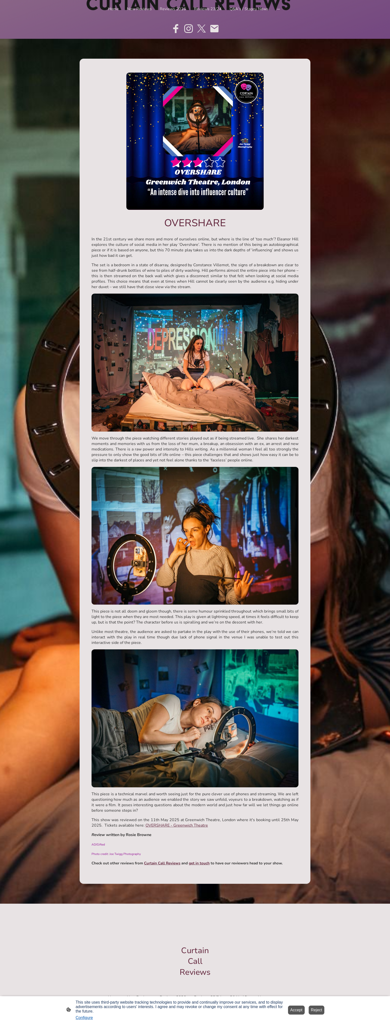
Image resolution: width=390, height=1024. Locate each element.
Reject (316, 1010)
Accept (296, 1010)
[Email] (214, 28)
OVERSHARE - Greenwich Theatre (177, 825)
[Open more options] (278, 9)
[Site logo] (195, 982)
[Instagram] (188, 28)
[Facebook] (175, 28)
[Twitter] (201, 28)
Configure (84, 1018)
